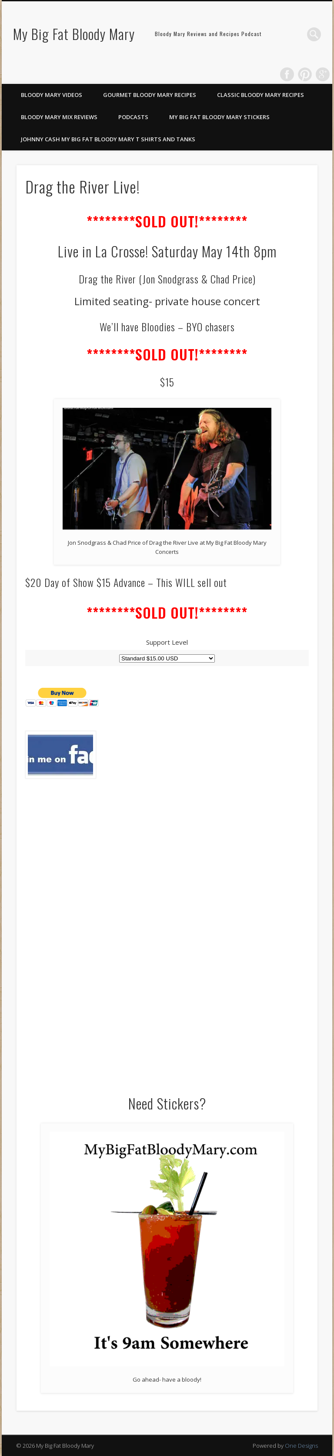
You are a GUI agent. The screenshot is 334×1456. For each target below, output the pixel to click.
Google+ (323, 74)
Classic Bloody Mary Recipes (260, 95)
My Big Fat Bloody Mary (74, 33)
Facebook (287, 74)
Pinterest (305, 74)
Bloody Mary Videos (51, 95)
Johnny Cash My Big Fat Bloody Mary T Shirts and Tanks (108, 139)
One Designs (301, 1445)
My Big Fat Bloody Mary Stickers (219, 117)
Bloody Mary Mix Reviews (59, 117)
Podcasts (133, 117)
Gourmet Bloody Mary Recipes (149, 95)
